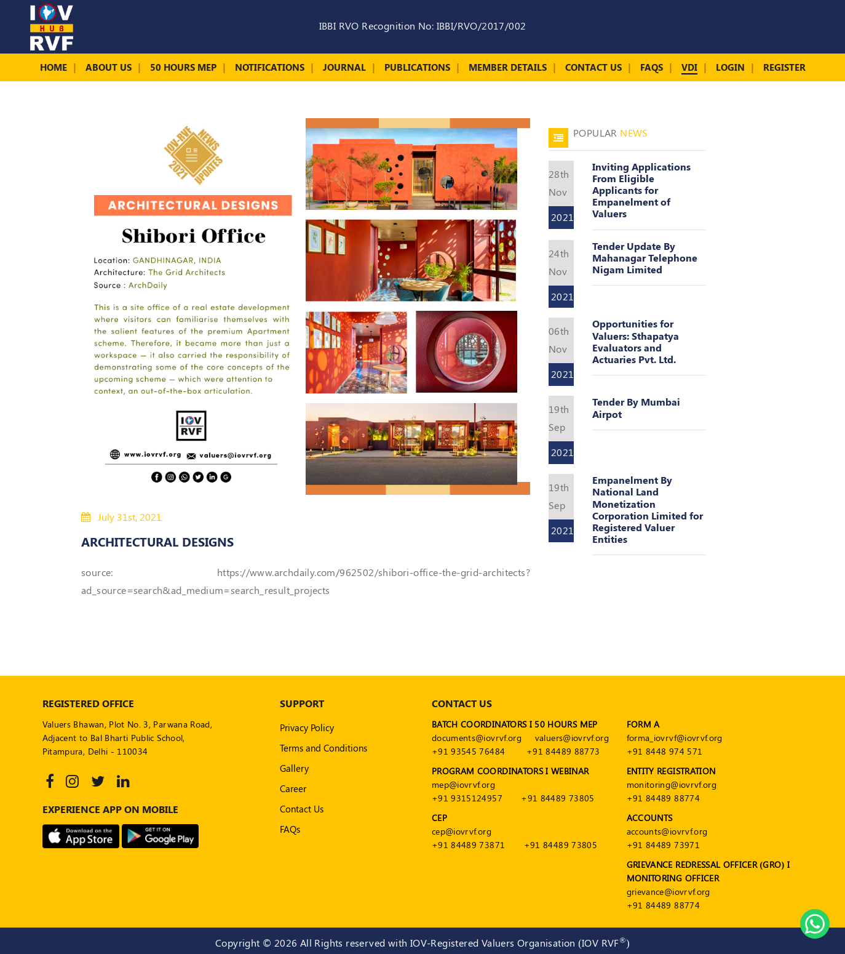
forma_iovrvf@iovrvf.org (675, 738)
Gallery (294, 768)
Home (53, 67)
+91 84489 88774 (663, 798)
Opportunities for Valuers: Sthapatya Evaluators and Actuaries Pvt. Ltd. (635, 341)
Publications (417, 67)
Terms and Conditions (323, 748)
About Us (108, 67)
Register (784, 67)
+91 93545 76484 (468, 751)
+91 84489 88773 (563, 751)
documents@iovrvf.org (477, 738)
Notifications (269, 67)
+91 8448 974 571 (665, 751)
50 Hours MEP (183, 67)
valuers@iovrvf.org (572, 738)
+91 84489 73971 (663, 845)
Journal (344, 67)
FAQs (651, 67)
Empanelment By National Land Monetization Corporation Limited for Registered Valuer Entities (647, 509)
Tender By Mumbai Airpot (636, 407)
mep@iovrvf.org (463, 784)
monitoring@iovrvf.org (671, 784)
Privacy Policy (307, 727)
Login (730, 67)
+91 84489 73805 (557, 798)
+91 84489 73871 (468, 845)
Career (293, 788)
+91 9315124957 (467, 798)
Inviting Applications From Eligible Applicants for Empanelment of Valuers (641, 190)
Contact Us (593, 67)
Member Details (508, 67)
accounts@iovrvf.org (667, 831)
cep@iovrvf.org (461, 831)
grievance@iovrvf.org (668, 891)
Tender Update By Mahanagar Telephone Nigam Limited (644, 257)
